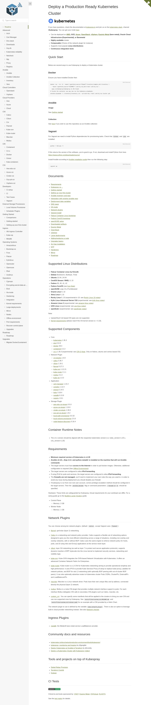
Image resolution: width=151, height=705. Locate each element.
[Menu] (30, 4)
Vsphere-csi (10, 183)
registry (56, 398)
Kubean (54, 673)
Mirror (8, 311)
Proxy (8, 63)
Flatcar (9, 256)
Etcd (8, 289)
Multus (8, 141)
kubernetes (57, 340)
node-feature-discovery (62, 421)
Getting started (57, 112)
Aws (8, 101)
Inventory (9, 80)
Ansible (9, 73)
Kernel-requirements (14, 303)
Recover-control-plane (14, 326)
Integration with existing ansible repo (64, 198)
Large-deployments (13, 307)
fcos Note (70, 286)
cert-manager (58, 384)
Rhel (8, 271)
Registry (9, 67)
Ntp (7, 59)
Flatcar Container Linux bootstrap (63, 216)
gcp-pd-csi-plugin (59, 413)
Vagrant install (56, 213)
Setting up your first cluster (61, 193)
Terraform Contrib (57, 670)
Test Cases (10, 197)
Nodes (8, 314)
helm (55, 392)
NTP (52, 247)
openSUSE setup (57, 221)
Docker (9, 155)
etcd (55, 343)
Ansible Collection (13, 77)
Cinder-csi (10, 176)
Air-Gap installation (58, 244)
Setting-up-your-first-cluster (16, 225)
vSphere (94, 34)
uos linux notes (79, 306)
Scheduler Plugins (13, 211)
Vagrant (9, 201)
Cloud (8, 108)
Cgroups (9, 281)
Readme (8, 27)
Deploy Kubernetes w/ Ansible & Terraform (66, 648)
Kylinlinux (10, 260)
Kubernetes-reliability (14, 52)
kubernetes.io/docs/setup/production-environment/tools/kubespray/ (75, 642)
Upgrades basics (57, 241)
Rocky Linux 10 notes (92, 297)
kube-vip (56, 378)
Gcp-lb (8, 48)
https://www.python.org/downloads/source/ (64, 155)
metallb (56, 395)
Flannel (9, 126)
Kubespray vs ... (57, 187)
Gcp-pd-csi (10, 179)
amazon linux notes (85, 303)
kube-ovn (56, 369)
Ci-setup (9, 190)
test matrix (58, 698)
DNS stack (55, 204)
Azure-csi (9, 172)
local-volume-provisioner (62, 419)
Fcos (8, 253)
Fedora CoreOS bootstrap (60, 218)
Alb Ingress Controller (14, 231)
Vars (8, 84)
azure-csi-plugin (59, 407)
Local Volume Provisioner (15, 207)
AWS (68, 34)
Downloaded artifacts (58, 224)
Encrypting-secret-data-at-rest (17, 285)
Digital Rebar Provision (59, 667)
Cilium (8, 118)
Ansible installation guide (78, 159)
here (77, 30)
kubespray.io (91, 27)
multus (55, 375)
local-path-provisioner (61, 416)
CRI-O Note (81, 352)
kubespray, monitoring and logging (63, 645)
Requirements (56, 184)
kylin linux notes (98, 300)
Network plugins (57, 210)
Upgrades (10, 329)
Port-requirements (13, 322)
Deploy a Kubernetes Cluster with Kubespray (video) (70, 651)
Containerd (10, 147)
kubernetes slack (116, 27)
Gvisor (8, 158)
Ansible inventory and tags (61, 196)
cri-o (55, 352)
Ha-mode (9, 292)
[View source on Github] (147, 4)
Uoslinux (9, 275)
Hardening (10, 296)
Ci (7, 193)
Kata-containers (12, 162)
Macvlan (9, 137)
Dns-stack (10, 41)
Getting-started (12, 221)
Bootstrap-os (11, 249)
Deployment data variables (61, 201)
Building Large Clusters (73, 496)
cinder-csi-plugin (59, 410)
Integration (10, 300)
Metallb (9, 239)
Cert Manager (11, 37)
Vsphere (9, 94)
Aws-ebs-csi (10, 168)
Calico (8, 115)
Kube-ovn (10, 129)
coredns (56, 387)
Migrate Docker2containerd (16, 342)
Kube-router (10, 133)
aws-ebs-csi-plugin (60, 404)
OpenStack (85, 34)
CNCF (76, 694)
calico (55, 361)
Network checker (93, 610)
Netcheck (9, 56)
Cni (7, 122)
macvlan (54, 582)
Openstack (10, 91)
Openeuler (10, 264)
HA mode (54, 207)
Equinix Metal (103, 34)
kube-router (57, 372)
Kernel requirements (58, 321)
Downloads (10, 44)
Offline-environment (13, 318)
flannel (55, 366)
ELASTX (102, 694)
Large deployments (58, 235)
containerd (57, 349)
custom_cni (55, 596)
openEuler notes (80, 309)
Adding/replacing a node (60, 238)
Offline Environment (80, 468)
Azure (8, 105)
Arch (8, 33)
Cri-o (8, 151)
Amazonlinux (11, 245)
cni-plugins (57, 358)
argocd (56, 390)
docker (55, 346)
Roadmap (10, 336)
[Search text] (14, 20)
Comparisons (11, 217)
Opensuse (10, 267)
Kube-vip (9, 235)
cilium (55, 363)
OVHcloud (94, 694)
